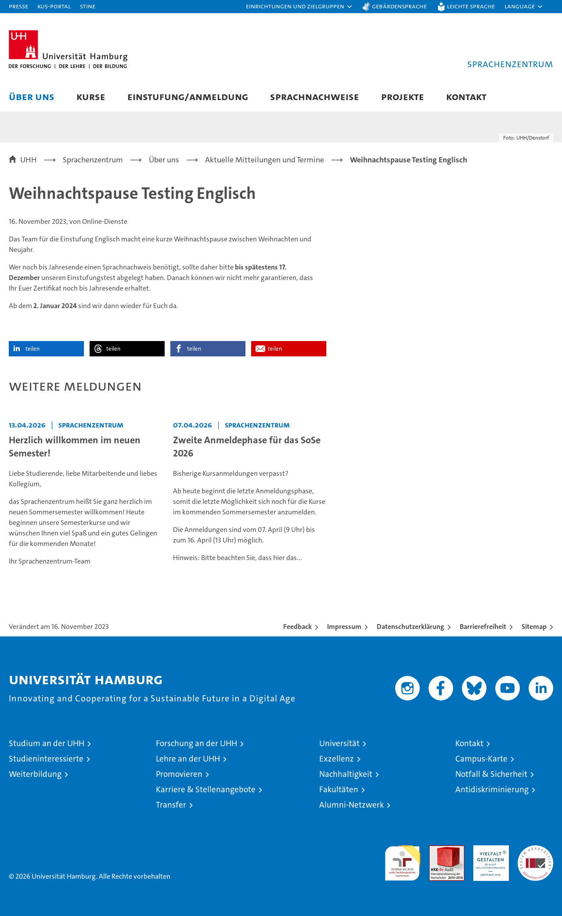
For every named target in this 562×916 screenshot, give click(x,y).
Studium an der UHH (46, 743)
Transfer (171, 804)
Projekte (402, 96)
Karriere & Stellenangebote (206, 789)
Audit (437, 850)
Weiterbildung (35, 774)
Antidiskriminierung (492, 789)
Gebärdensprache (399, 6)
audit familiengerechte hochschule (402, 859)
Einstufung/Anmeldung (187, 96)
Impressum (344, 626)
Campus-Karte (481, 758)
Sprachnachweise (314, 96)
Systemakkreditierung (535, 850)
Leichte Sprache (471, 6)
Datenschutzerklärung (410, 626)
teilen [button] (32, 348)
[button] (299, 6)
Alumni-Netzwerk (351, 804)
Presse (18, 6)
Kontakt (466, 96)
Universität (339, 743)
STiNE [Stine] (87, 6)
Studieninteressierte (46, 758)
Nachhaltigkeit (345, 774)
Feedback (297, 626)
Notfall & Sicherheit (491, 774)
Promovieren (179, 774)
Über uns (31, 96)
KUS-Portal (54, 6)
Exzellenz (336, 758)
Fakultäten (338, 789)
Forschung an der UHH (196, 743)
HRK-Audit (488, 850)
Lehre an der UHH (188, 758)
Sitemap (534, 626)
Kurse (90, 96)
